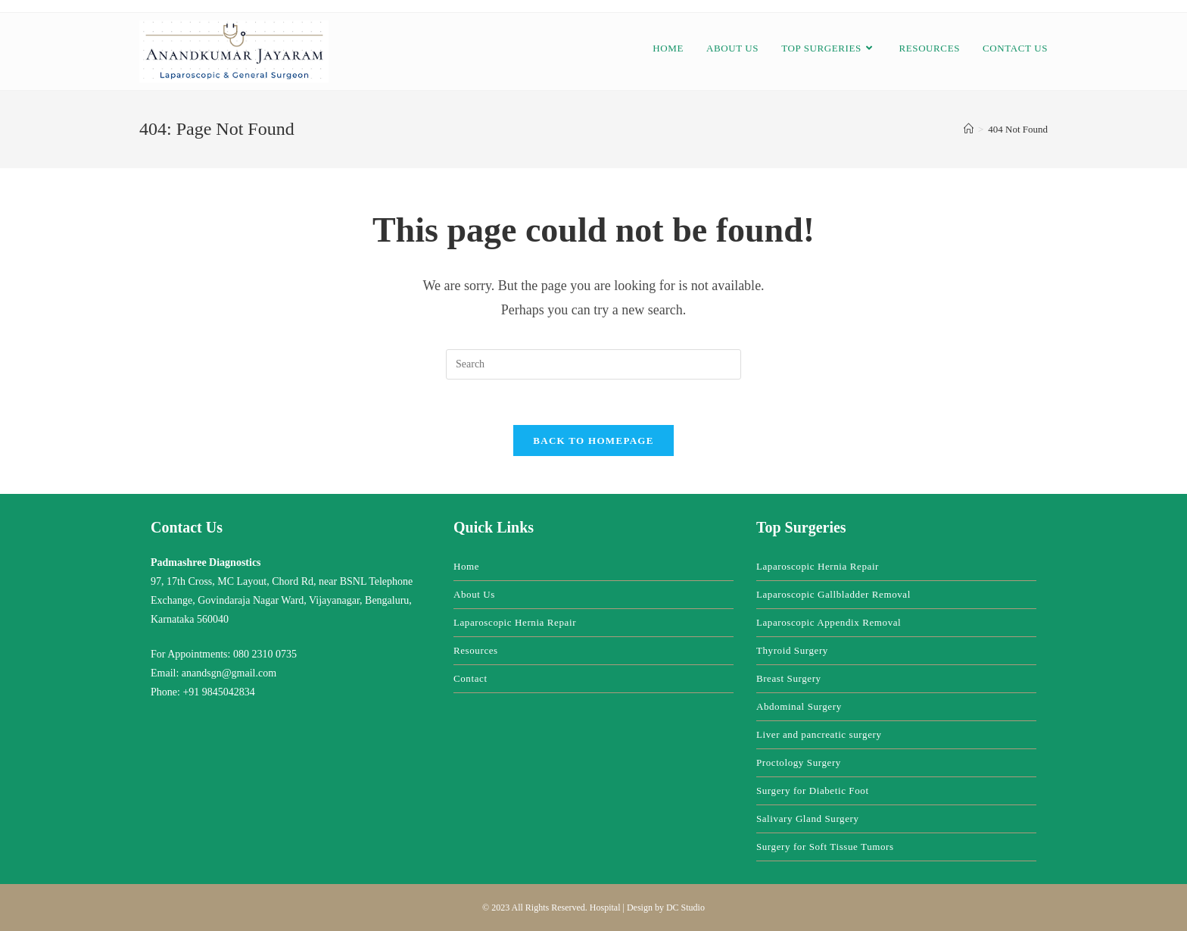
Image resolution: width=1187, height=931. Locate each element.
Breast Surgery (788, 678)
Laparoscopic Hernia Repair (514, 622)
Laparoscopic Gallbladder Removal (833, 594)
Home (466, 566)
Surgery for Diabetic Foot (812, 790)
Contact (470, 678)
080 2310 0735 (265, 654)
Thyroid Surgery (792, 650)
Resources (475, 650)
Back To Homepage (593, 440)
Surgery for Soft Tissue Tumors (825, 846)
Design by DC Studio (666, 907)
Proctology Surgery (798, 762)
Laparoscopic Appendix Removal (828, 622)
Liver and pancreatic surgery (819, 734)
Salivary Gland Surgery (807, 818)
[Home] (969, 129)
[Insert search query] (593, 364)
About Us (474, 594)
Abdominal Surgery (799, 706)
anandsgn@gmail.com (229, 673)
